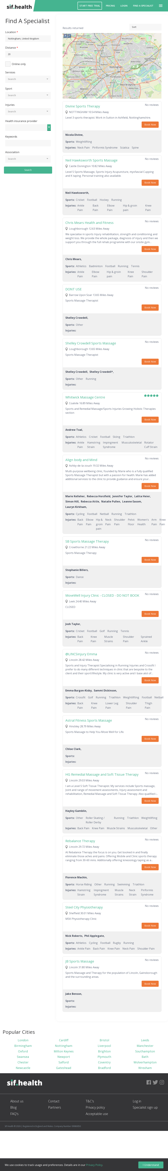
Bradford (104, 1068)
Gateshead (63, 1068)
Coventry (104, 1062)
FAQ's (14, 1114)
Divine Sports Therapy (82, 106)
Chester (23, 1062)
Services (10, 72)
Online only (19, 64)
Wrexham (145, 1068)
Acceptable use (97, 1114)
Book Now (150, 124)
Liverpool (104, 1046)
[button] (160, 5)
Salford (64, 1062)
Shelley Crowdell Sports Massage (90, 343)
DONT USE (73, 289)
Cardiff (63, 1040)
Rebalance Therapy (80, 841)
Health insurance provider (21, 121)
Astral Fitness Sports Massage (88, 720)
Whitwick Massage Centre (85, 397)
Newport (63, 1057)
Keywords (11, 136)
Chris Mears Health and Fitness (89, 222)
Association (12, 152)
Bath (145, 1057)
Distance (10, 47)
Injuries (10, 105)
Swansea (23, 1057)
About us (16, 1101)
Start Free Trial (89, 5)
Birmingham (23, 1046)
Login (124, 5)
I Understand (151, 1165)
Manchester (145, 1046)
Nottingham (63, 1046)
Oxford (23, 1051)
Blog (13, 1107)
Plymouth (104, 1057)
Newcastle (23, 1068)
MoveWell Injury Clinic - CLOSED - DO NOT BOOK (102, 595)
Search (28, 169)
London (23, 1040)
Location (10, 32)
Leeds (145, 1040)
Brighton (104, 1051)
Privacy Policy (94, 1165)
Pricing (110, 5)
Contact (53, 1101)
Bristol (104, 1040)
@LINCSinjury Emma (81, 654)
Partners (54, 1107)
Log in (137, 1101)
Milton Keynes (64, 1051)
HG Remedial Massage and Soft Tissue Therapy (101, 774)
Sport (8, 88)
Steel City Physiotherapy (84, 907)
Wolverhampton (145, 1062)
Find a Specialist (143, 5)
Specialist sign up (145, 1107)
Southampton (145, 1051)
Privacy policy (95, 1107)
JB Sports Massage (79, 961)
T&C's (90, 1101)
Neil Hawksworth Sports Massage (91, 160)
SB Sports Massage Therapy (87, 541)
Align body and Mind (81, 460)
